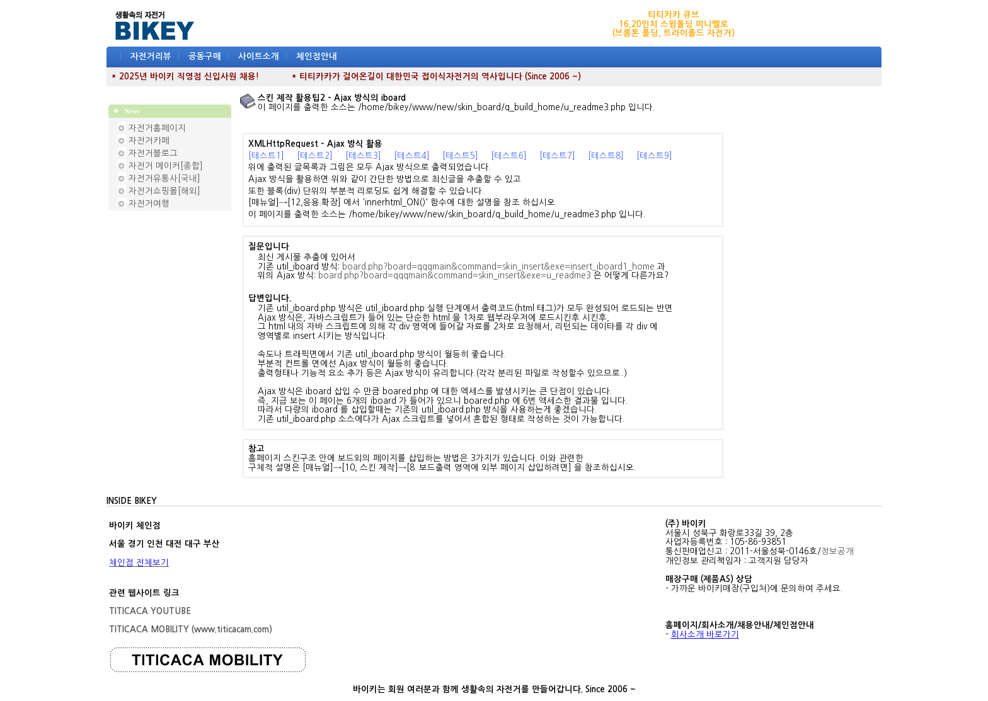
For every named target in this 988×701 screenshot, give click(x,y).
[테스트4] (412, 156)
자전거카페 (149, 141)
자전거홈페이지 (157, 128)
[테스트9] (654, 156)
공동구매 (204, 56)
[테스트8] (606, 156)
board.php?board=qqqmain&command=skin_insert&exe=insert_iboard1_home (498, 267)
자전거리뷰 (150, 56)
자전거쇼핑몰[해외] (164, 191)
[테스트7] (557, 156)
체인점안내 (316, 56)
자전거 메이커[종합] (166, 166)
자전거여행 (149, 204)
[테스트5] (460, 156)
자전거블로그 (153, 153)
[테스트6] (509, 156)
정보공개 (837, 551)
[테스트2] (315, 156)
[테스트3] (363, 156)
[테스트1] (266, 156)
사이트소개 (258, 56)
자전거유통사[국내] (164, 178)
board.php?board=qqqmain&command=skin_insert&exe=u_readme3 (454, 275)
